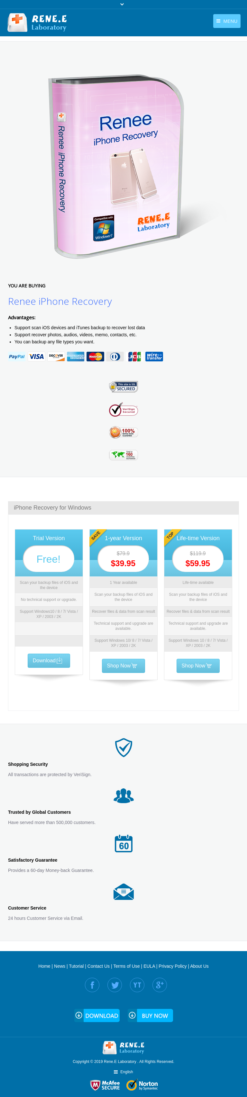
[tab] (123, 507)
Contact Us (98, 966)
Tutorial (76, 966)
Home (44, 966)
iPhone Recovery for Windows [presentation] (52, 507)
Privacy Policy (173, 966)
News (59, 966)
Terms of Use (126, 966)
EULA (149, 966)
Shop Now (123, 665)
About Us (199, 966)
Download (48, 660)
